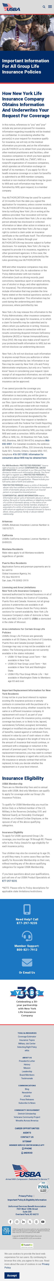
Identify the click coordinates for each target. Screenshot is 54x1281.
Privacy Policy (25, 1196)
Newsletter (27, 1092)
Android (27, 1153)
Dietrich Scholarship (27, 1114)
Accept (12, 1275)
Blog (27, 1089)
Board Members (27, 1075)
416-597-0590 (20, 454)
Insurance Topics (27, 1040)
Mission (27, 1068)
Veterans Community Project (27, 1117)
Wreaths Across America (27, 1120)
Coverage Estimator (27, 1036)
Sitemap (27, 1141)
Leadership (27, 1071)
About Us (27, 1058)
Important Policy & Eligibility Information (27, 1200)
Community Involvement (27, 1110)
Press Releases (27, 1099)
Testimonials (27, 1078)
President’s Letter (27, 1061)
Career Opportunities (27, 1128)
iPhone (27, 1148)
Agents (27, 1133)
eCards (27, 1096)
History (27, 1064)
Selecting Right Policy (27, 1047)
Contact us (27, 1137)
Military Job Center (27, 1043)
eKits (27, 1050)
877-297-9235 (9, 881)
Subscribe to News (27, 1103)
